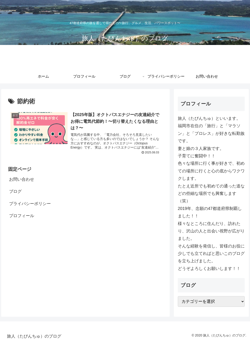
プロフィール (21, 216)
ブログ (15, 192)
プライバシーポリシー (30, 204)
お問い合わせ (21, 180)
